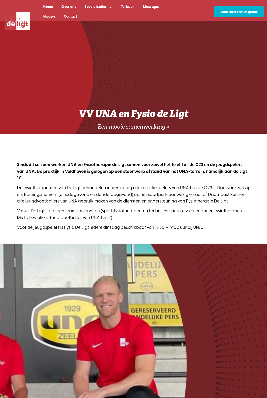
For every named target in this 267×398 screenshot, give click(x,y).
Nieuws (49, 16)
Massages (151, 7)
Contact (70, 16)
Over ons (68, 7)
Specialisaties (98, 7)
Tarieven (127, 7)
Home (48, 7)
